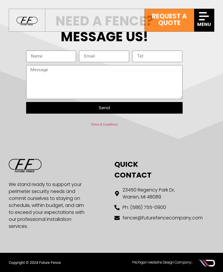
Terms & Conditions (104, 124)
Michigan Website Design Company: (162, 262)
